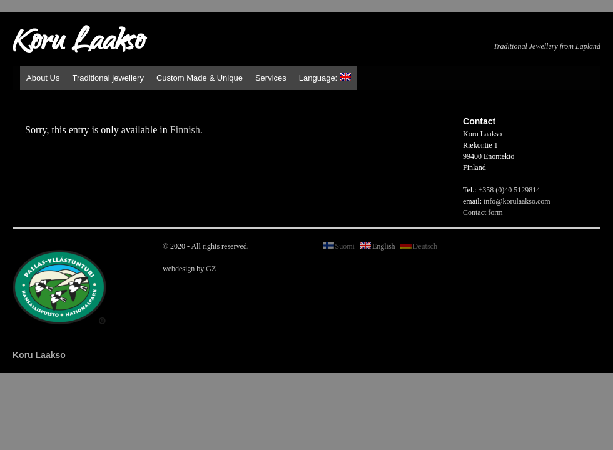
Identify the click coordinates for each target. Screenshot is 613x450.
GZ (211, 268)
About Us (42, 77)
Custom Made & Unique (199, 77)
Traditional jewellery (107, 77)
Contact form (483, 212)
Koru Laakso (78, 44)
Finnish (185, 129)
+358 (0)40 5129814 (509, 190)
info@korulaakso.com (517, 201)
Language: (325, 77)
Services (270, 77)
